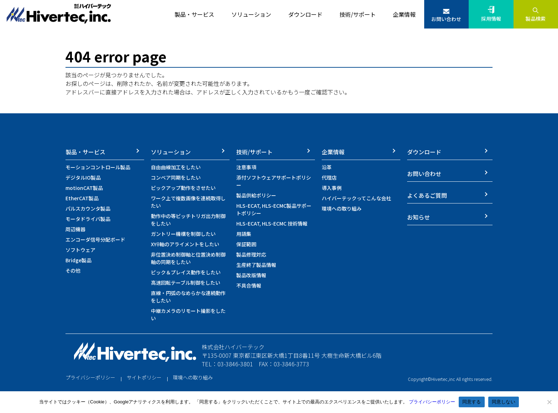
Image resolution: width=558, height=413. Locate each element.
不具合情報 (248, 285)
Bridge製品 (78, 260)
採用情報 (491, 18)
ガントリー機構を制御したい (183, 233)
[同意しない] (549, 402)
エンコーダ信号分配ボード (95, 239)
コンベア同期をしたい (176, 177)
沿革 (327, 167)
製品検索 (536, 18)
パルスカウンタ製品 (87, 208)
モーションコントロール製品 (97, 167)
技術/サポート (254, 152)
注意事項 (246, 167)
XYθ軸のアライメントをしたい (185, 244)
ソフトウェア (80, 249)
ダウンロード (424, 152)
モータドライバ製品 (87, 218)
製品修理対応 (251, 254)
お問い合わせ (446, 18)
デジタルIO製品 (83, 177)
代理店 (329, 177)
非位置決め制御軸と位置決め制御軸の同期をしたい (188, 258)
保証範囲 (246, 244)
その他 (72, 270)
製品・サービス (85, 152)
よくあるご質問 (427, 195)
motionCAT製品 (84, 187)
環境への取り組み (342, 208)
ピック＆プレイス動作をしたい (186, 272)
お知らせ (418, 217)
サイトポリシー (144, 377)
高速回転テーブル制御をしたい (185, 282)
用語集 (243, 233)
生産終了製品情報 (256, 264)
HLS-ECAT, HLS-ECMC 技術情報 (271, 223)
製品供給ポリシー (256, 195)
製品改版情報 (251, 275)
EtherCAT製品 (82, 198)
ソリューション (171, 152)
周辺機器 (75, 229)
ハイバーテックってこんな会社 (356, 198)
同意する (471, 401)
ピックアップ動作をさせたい (183, 187)
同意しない (503, 401)
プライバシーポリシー (90, 377)
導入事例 (332, 187)
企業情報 (333, 152)
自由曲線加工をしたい (176, 167)
